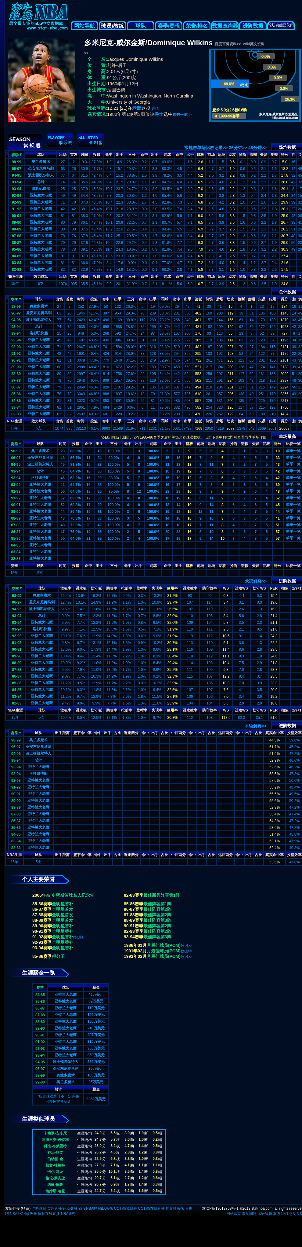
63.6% (75, 498)
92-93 (16, 202)
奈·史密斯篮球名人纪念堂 (70, 895)
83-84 (16, 263)
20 (88, 525)
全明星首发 (62, 909)
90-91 (16, 216)
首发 (73, 155)
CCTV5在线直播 (151, 1208)
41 (277, 518)
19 (277, 451)
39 (277, 485)
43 (63, 458)
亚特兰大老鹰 (41, 195)
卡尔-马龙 (55, 1172)
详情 (155, 108)
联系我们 (280, 1214)
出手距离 (62, 733)
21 (88, 538)
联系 (25, 1208)
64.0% (75, 491)
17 (178, 485)
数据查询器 (225, 26)
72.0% (75, 525)
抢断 (242, 155)
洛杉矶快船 (41, 188)
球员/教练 (112, 26)
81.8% (75, 464)
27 (99, 464)
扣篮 (285, 588)
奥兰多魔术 (41, 162)
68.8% (75, 505)
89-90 (16, 222)
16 (178, 458)
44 (63, 511)
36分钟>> (238, 147)
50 (63, 491)
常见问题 (249, 1214)
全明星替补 (62, 903)
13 (99, 451)
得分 (284, 155)
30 (99, 471)
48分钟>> (257, 147)
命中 (109, 155)
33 (277, 458)
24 (99, 458)
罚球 (167, 155)
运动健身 (70, 1208)
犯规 (274, 155)
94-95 (16, 175)
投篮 (96, 155)
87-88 (16, 236)
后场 (221, 155)
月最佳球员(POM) (164, 945)
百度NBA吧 (88, 1208)
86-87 (16, 243)
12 (189, 471)
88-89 (16, 229)
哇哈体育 (39, 1208)
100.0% (113, 451)
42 (277, 471)
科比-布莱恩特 (55, 1146)
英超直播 (54, 1208)
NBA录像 (105, 1208)
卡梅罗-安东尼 (55, 1133)
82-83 (16, 269)
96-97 (16, 169)
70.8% (75, 518)
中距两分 (178, 733)
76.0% (75, 532)
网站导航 (84, 26)
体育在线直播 (49, 1214)
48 (277, 491)
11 (88, 458)
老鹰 (136, 108)
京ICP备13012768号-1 (220, 1208)
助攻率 (111, 588)
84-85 (16, 256)
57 (277, 532)
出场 (63, 155)
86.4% (75, 511)
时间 (84, 155)
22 (178, 532)
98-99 (16, 162)
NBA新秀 (68, 1214)
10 (212, 518)
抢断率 (126, 588)
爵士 (159, 114)
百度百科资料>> (228, 44)
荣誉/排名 (197, 26)
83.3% (114, 478)
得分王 (58, 956)
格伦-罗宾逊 (55, 1178)
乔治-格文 (55, 1152)
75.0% (114, 491)
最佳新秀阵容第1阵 (161, 895)
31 (99, 511)
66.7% (75, 458)
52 (63, 498)
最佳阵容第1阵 (157, 903)
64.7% (75, 471)
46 (63, 471)
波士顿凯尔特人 (41, 175)
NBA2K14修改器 (23, 1214)
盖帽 (253, 155)
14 (178, 505)
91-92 (16, 209)
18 (88, 491)
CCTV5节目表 (125, 1208)
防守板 (96, 588)
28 (99, 485)
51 (277, 525)
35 (99, 491)
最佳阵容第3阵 (157, 920)
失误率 (157, 588)
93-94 (16, 182)
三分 (131, 155)
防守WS (259, 588)
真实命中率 (274, 733)
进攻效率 (190, 588)
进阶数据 (253, 26)
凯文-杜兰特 (55, 1165)
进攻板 (81, 588)
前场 (211, 155)
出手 (119, 155)
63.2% (75, 478)
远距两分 (225, 733)
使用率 (172, 588)
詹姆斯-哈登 (55, 1191)
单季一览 (293, 451)
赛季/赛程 (169, 26)
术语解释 (264, 1214)
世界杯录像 (175, 1208)
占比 (117, 733)
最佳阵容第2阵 (157, 909)
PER (274, 588)
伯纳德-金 (55, 1159)
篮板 (200, 155)
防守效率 (209, 588)
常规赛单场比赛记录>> (206, 147)
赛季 (16, 154)
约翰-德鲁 (55, 1185)
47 (63, 532)
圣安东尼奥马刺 (41, 168)
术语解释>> (256, 581)
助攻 (232, 155)
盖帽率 (141, 588)
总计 (41, 182)
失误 (263, 155)
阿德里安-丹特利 (55, 1140)
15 (167, 458)
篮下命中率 (82, 733)
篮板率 (65, 588)
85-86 (16, 249)
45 (63, 464)
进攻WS (241, 588)
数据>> (186, 946)
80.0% (75, 451)
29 (99, 505)
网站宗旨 (233, 1214)
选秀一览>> (182, 114)
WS (226, 588)
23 (63, 451)
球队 (141, 26)
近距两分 (131, 733)
